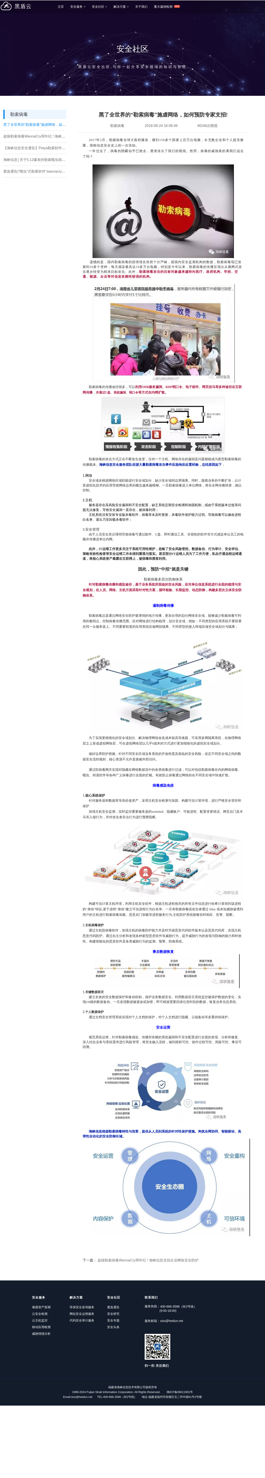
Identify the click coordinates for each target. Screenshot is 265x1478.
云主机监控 (39, 1320)
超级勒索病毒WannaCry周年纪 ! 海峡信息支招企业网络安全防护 (53, 136)
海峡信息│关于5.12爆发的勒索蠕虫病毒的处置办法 (43, 159)
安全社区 (99, 6)
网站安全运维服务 (79, 1313)
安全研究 (107, 1313)
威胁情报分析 (41, 1333)
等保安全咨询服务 (79, 1306)
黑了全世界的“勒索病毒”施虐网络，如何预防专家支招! (45, 124)
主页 (61, 6)
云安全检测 (39, 1313)
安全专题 (107, 1320)
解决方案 (121, 6)
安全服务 (77, 6)
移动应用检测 (41, 1326)
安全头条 (107, 1326)
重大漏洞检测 (167, 6)
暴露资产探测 (41, 1306)
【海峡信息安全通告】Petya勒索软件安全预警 (39, 147)
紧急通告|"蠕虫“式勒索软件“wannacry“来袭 (36, 171)
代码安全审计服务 (79, 1320)
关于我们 (141, 6)
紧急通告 (107, 1306)
